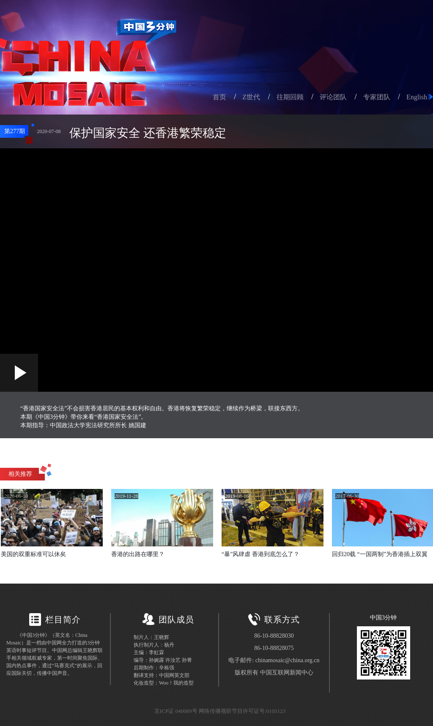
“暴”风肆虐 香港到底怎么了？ (260, 554)
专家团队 (376, 97)
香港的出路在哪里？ (137, 554)
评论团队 (333, 97)
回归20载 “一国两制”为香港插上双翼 (380, 554)
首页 (219, 97)
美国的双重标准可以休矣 (33, 554)
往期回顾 (290, 97)
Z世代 (251, 97)
